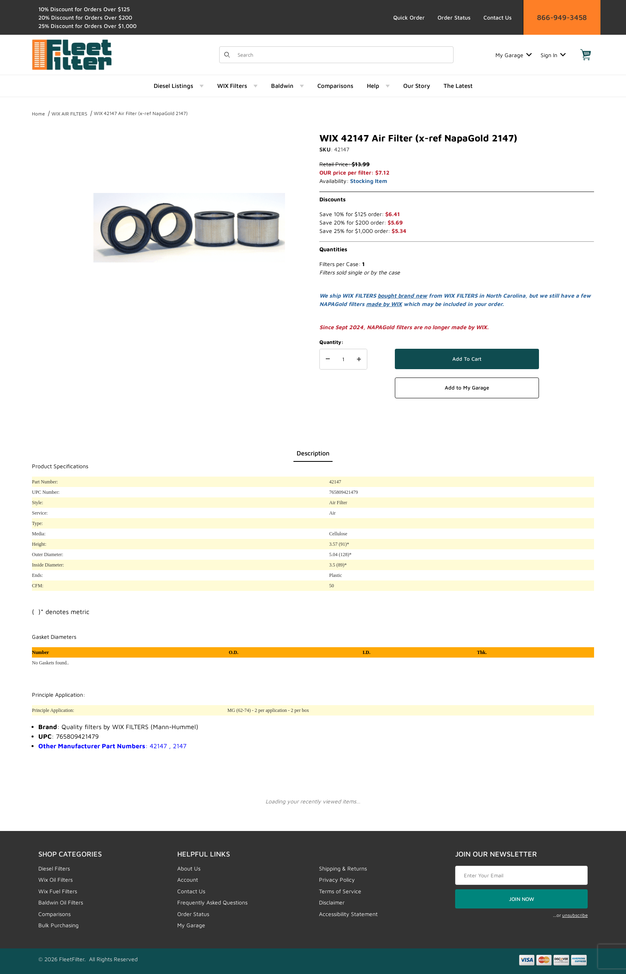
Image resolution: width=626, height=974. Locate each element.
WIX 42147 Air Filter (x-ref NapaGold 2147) (141, 113)
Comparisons (54, 913)
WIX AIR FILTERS (69, 114)
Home (38, 114)
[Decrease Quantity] (328, 359)
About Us (188, 868)
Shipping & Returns (343, 868)
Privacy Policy (337, 879)
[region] (48, 224)
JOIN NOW (521, 899)
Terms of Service (340, 891)
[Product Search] (343, 55)
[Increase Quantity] (359, 359)
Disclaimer (332, 902)
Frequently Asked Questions (212, 902)
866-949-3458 (562, 17)
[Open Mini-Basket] (585, 54)
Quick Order (409, 17)
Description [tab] (313, 453)
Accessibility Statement (348, 913)
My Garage (513, 55)
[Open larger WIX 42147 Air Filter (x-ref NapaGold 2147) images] (189, 228)
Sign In (553, 55)
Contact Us (497, 17)
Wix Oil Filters (55, 879)
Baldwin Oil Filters (60, 902)
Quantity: (331, 342)
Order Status (454, 17)
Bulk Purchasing (58, 925)
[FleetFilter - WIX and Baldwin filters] (72, 54)
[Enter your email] (521, 875)
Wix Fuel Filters (57, 891)
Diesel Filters (54, 868)
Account (187, 879)
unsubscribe (575, 915)
